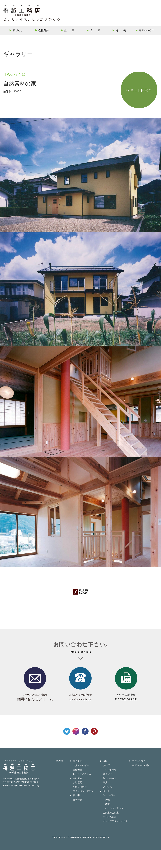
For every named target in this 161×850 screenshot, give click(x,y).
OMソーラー (109, 795)
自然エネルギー (81, 765)
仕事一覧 (77, 799)
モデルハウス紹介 (141, 765)
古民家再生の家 (111, 812)
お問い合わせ (79, 786)
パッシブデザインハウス (115, 821)
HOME (59, 760)
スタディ (107, 774)
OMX (107, 804)
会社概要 (77, 782)
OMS (107, 799)
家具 (105, 782)
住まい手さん (109, 778)
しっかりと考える (82, 774)
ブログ (106, 765)
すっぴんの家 (109, 816)
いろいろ (107, 786)
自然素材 (77, 769)
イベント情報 (109, 769)
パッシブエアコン (114, 808)
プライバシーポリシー (84, 791)
